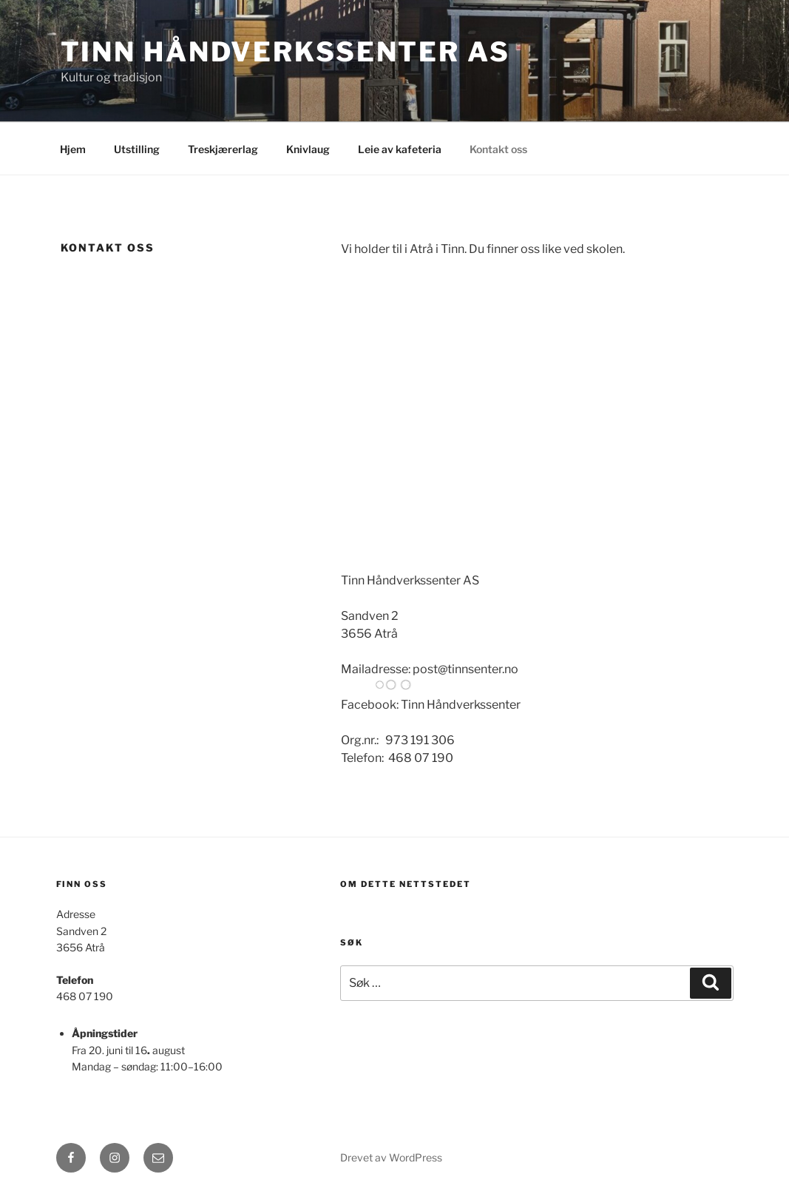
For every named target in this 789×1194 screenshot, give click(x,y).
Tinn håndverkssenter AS (285, 52)
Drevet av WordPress (391, 1157)
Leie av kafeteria (399, 149)
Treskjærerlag (223, 149)
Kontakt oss (498, 149)
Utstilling (137, 149)
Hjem (73, 149)
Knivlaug (308, 149)
